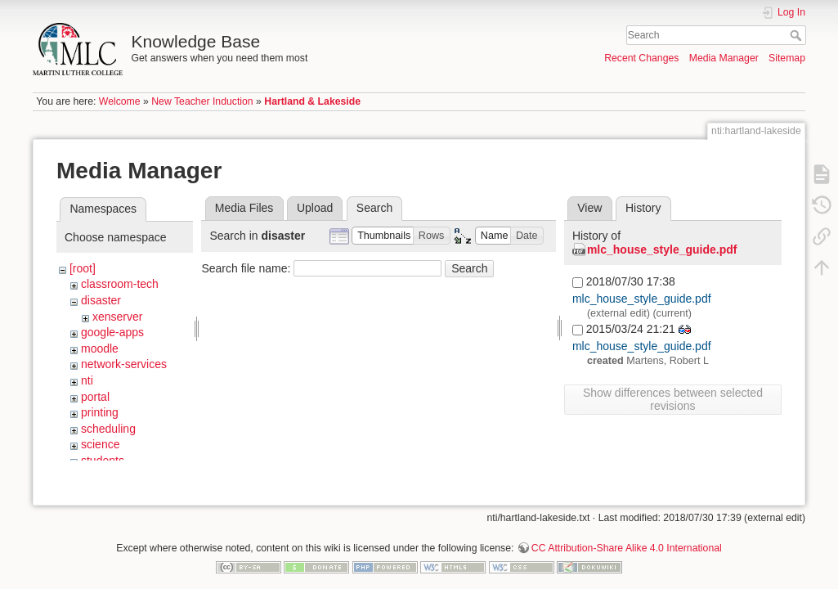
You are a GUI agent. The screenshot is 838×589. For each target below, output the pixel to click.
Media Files (244, 207)
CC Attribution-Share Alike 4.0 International (626, 535)
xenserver (117, 316)
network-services (124, 364)
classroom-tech (120, 283)
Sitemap (787, 58)
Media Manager (724, 58)
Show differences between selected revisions (673, 399)
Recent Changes (641, 58)
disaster (101, 300)
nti (87, 380)
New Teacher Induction (202, 101)
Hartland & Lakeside (312, 101)
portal (95, 396)
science (100, 444)
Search (797, 35)
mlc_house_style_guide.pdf (662, 249)
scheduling (108, 428)
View (589, 207)
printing (100, 412)
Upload (315, 207)
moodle (100, 348)
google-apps (112, 332)
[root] (82, 268)
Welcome (120, 101)
